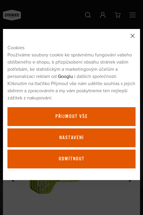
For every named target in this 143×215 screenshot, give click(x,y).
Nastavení (71, 138)
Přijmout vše (71, 116)
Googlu (65, 76)
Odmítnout (72, 159)
